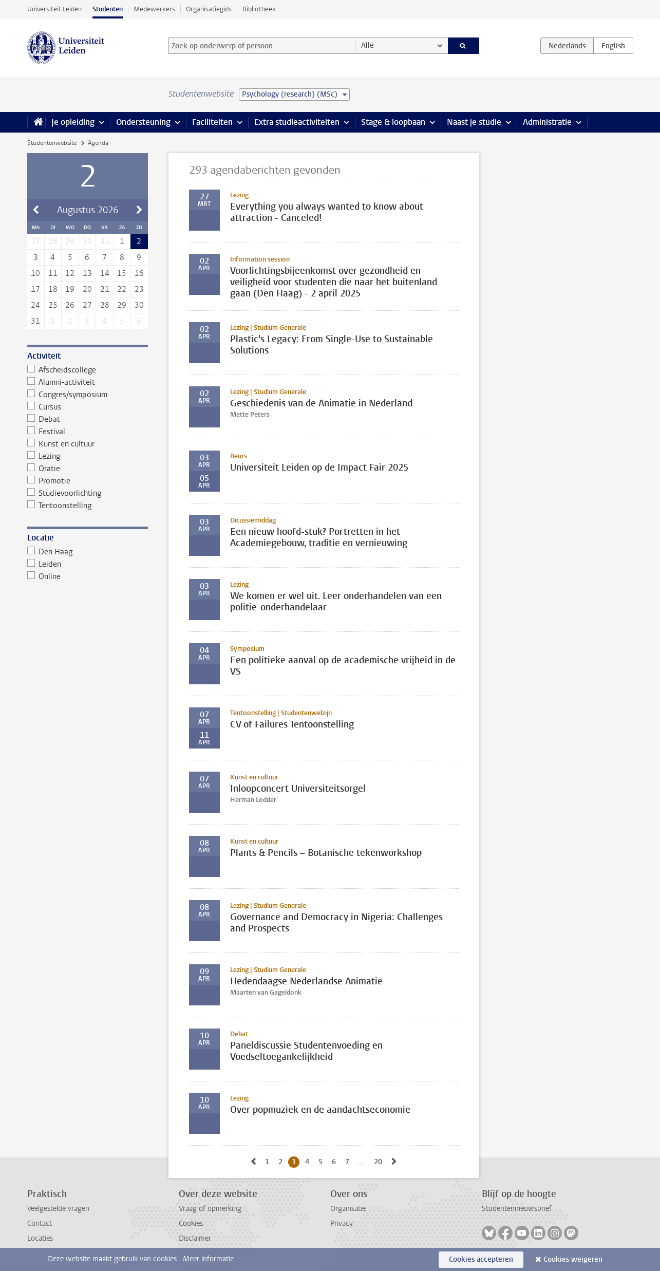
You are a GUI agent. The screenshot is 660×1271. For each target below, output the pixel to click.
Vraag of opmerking (210, 1208)
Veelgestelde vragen (58, 1208)
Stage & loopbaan (393, 122)
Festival (46, 431)
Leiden (44, 564)
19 (69, 289)
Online (44, 576)
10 (35, 273)
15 (121, 273)
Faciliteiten (212, 122)
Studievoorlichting (64, 493)
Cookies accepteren (481, 1259)
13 (87, 273)
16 (139, 273)
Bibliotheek (259, 9)
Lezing (44, 456)
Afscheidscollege (62, 370)
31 (35, 321)
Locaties (40, 1238)
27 (87, 305)
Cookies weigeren (572, 1259)
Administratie (547, 122)
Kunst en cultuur (61, 444)
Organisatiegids (209, 9)
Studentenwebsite (52, 143)
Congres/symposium (67, 394)
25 (53, 305)
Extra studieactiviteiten (297, 122)
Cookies (191, 1223)
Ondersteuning (143, 122)
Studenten (107, 9)
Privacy (341, 1223)
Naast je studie (474, 122)
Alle (367, 45)
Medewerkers (154, 9)
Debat (44, 419)
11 (53, 273)
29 (121, 305)
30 (139, 305)
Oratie (44, 468)
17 (35, 289)
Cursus (44, 407)
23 (139, 289)
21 (104, 289)
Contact (39, 1223)
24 (35, 305)
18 (53, 289)
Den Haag (50, 552)
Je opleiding (73, 122)
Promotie (49, 481)
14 (104, 273)
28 (104, 305)
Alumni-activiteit (61, 382)
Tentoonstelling (59, 505)
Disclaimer (195, 1238)
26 (69, 305)
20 (87, 289)
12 (69, 273)
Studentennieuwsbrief (517, 1208)
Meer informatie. (209, 1259)
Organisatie (348, 1208)
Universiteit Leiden (54, 9)
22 (121, 289)
